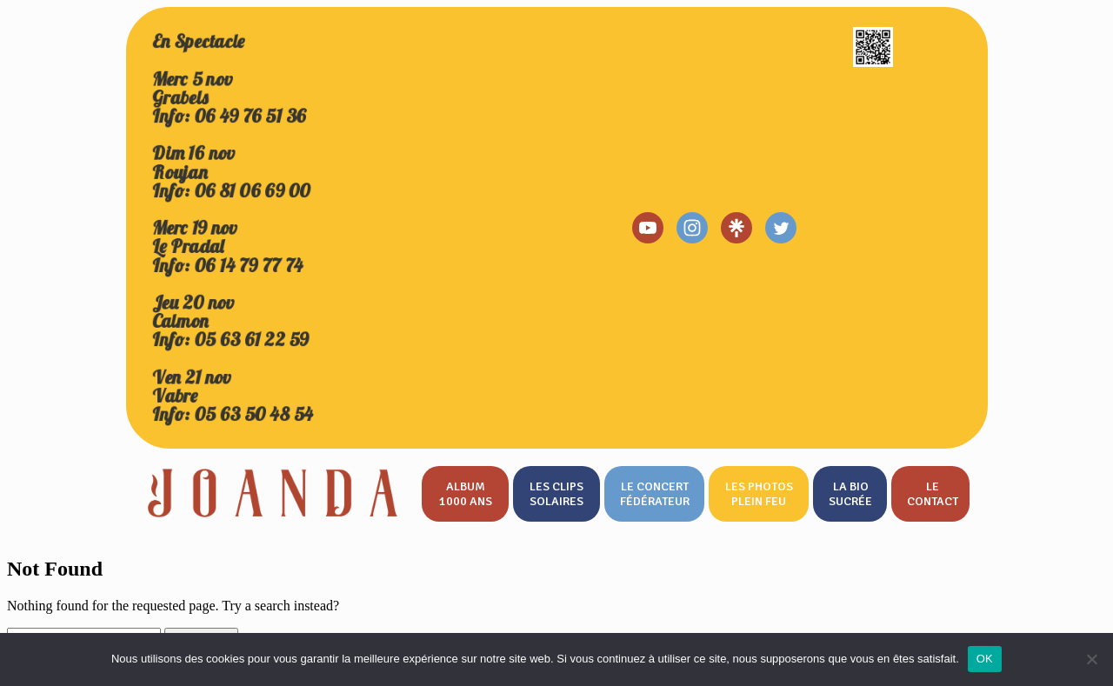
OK (984, 658)
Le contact (932, 494)
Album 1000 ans (465, 494)
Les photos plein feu (759, 494)
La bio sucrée (850, 494)
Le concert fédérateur (655, 494)
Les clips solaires (556, 494)
